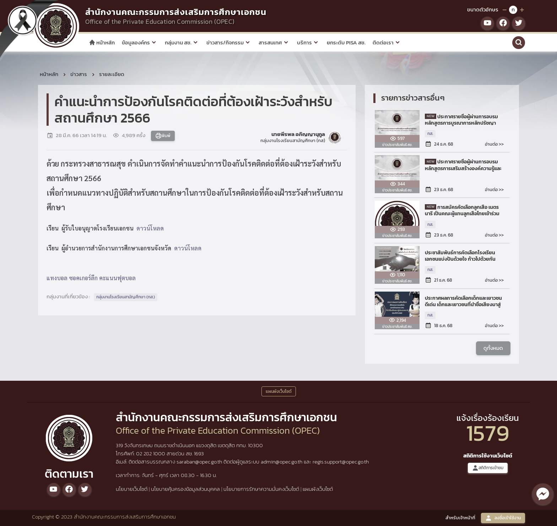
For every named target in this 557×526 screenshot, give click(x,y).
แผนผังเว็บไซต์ (318, 489)
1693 (199, 453)
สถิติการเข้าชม (487, 468)
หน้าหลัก (102, 42)
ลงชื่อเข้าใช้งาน (503, 518)
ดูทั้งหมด (493, 348)
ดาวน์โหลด (150, 228)
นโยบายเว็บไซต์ (131, 489)
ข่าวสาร (78, 74)
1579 (487, 433)
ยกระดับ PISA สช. (346, 42)
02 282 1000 (151, 453)
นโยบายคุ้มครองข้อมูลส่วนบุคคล (185, 489)
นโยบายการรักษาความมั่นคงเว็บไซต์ (261, 489)
